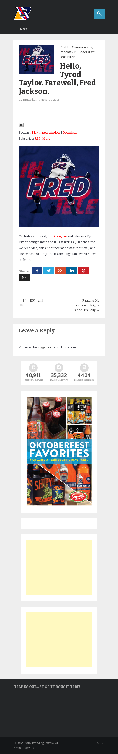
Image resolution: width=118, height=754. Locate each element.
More (46, 139)
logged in (44, 347)
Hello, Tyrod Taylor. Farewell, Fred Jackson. (57, 78)
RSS (37, 139)
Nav (24, 29)
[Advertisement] (59, 567)
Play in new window (46, 132)
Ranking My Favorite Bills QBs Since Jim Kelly (86, 305)
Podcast (66, 52)
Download (70, 132)
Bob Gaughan (57, 236)
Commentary (82, 47)
